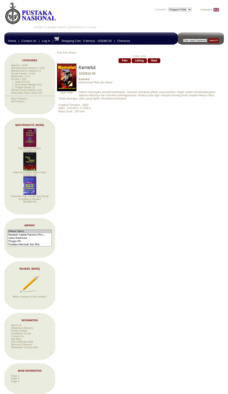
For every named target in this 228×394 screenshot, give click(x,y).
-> (16, 79)
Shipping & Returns (22, 328)
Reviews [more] (29, 269)
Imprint (29, 225)
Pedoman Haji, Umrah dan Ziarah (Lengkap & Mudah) (30, 196)
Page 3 (15, 378)
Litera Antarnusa (29, 238)
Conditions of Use (21, 333)
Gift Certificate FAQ (22, 341)
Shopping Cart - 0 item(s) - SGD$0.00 (86, 41)
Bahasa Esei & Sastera (24, 70)
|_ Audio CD (18, 81)
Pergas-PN (29, 241)
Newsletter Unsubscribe (24, 347)
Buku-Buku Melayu (66, 52)
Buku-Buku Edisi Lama (24, 92)
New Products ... (20, 98)
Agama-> (16, 65)
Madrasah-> (18, 76)
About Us (16, 325)
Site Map (16, 339)
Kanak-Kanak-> (20, 73)
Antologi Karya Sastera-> (25, 68)
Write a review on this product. (30, 295)
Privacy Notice (19, 330)
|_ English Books (21, 87)
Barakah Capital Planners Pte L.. (29, 234)
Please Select (29, 231)
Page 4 (15, 381)
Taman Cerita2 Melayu (23, 90)
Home (12, 41)
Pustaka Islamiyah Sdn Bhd (29, 244)
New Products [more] (29, 125)
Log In (46, 41)
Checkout (123, 41)
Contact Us (28, 41)
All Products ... (19, 101)
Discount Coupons (21, 344)
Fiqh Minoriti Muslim (29, 147)
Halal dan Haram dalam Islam (29, 171)
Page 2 (15, 375)
